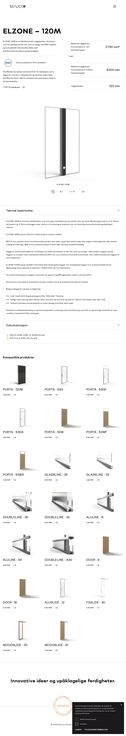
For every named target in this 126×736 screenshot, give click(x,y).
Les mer (6, 395)
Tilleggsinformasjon (96, 730)
